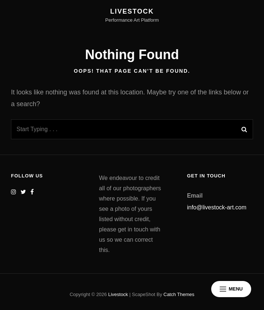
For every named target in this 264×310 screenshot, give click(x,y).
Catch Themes (179, 294)
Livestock (132, 11)
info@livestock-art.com (216, 207)
